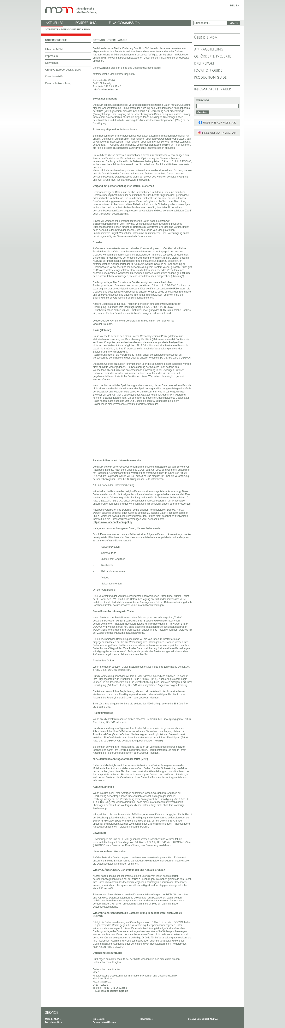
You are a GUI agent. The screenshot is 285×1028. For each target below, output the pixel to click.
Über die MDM (54, 49)
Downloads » (147, 1019)
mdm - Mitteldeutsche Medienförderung (116, 10)
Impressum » (99, 1019)
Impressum (52, 56)
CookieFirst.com (102, 323)
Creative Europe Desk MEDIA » (203, 1019)
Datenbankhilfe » (53, 1022)
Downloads (52, 62)
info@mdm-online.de (105, 89)
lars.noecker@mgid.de (114, 991)
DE (232, 5)
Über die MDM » (53, 1019)
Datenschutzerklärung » (104, 1022)
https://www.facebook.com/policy (112, 522)
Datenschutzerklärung (75, 29)
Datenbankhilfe (54, 76)
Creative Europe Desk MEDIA (63, 69)
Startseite (51, 29)
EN (237, 5)
